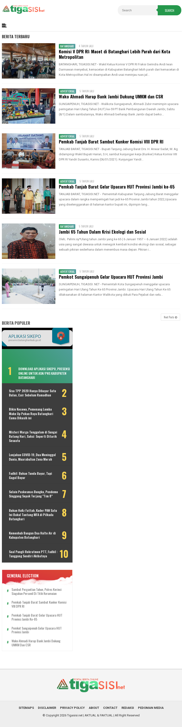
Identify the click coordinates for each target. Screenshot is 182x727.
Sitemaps (26, 708)
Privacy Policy (72, 708)
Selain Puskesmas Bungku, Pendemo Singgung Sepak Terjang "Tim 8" (33, 494)
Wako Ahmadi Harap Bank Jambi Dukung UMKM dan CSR (111, 96)
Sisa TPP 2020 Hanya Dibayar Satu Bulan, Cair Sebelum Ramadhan (32, 393)
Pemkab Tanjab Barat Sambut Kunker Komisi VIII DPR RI (111, 141)
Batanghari (67, 46)
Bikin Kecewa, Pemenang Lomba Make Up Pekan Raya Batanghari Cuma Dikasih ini (31, 413)
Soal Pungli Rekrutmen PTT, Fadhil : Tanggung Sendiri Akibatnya (33, 554)
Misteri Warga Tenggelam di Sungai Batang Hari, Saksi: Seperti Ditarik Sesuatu (33, 436)
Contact (110, 708)
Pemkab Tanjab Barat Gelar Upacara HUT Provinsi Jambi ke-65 (117, 186)
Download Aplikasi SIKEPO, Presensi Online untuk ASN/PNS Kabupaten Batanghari (44, 373)
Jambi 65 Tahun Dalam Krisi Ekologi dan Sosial (102, 231)
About (94, 708)
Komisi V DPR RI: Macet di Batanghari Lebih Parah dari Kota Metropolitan (114, 54)
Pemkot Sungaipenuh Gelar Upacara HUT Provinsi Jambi (111, 276)
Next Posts (170, 317)
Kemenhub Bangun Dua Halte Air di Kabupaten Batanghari (32, 535)
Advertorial (67, 91)
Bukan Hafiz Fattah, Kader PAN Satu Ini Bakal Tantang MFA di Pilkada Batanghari (33, 514)
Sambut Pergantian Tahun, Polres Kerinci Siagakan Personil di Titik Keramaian (36, 592)
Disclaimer (47, 708)
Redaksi (127, 708)
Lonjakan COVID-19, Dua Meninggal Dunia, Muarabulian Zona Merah (32, 457)
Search (169, 10)
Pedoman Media (151, 708)
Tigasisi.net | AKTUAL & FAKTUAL (90, 715)
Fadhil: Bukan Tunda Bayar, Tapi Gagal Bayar (30, 475)
